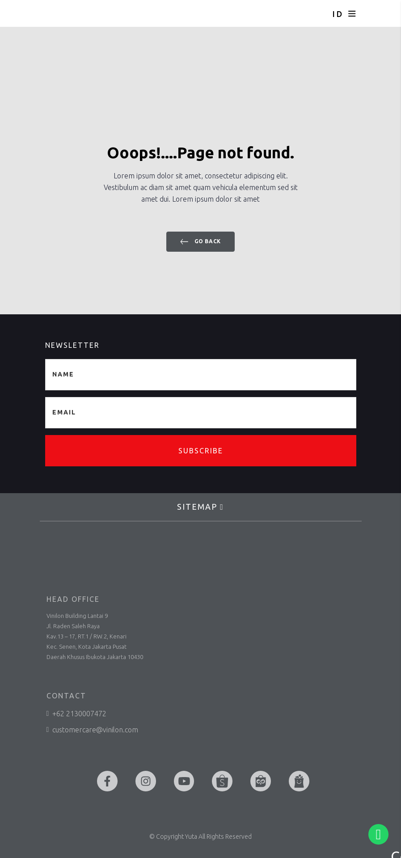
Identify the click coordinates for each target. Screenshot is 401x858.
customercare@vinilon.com (92, 730)
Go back (200, 241)
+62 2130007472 (76, 714)
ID (338, 13)
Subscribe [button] (200, 451)
